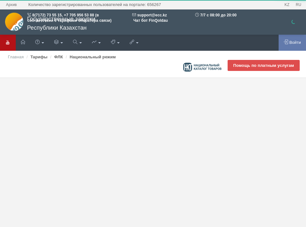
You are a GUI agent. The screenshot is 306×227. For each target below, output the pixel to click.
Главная (16, 57)
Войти (292, 42)
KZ (287, 5)
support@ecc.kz (152, 15)
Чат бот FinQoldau (150, 20)
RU (298, 5)
